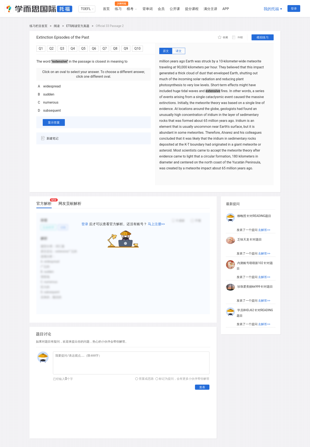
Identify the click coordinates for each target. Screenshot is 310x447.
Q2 (51, 48)
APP (225, 9)
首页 (106, 9)
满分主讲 (210, 9)
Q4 (73, 48)
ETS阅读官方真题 (78, 26)
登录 (294, 8)
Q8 (115, 48)
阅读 (57, 26)
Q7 (104, 48)
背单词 (147, 9)
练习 (118, 9)
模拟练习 (263, 37)
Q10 (137, 48)
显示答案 (54, 122)
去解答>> (264, 230)
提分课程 (192, 9)
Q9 (126, 48)
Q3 (62, 48)
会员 (161, 9)
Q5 (83, 48)
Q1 (41, 48)
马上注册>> (156, 224)
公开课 (175, 9)
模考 (130, 9)
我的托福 (271, 9)
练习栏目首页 (38, 26)
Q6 (94, 48)
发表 (202, 387)
